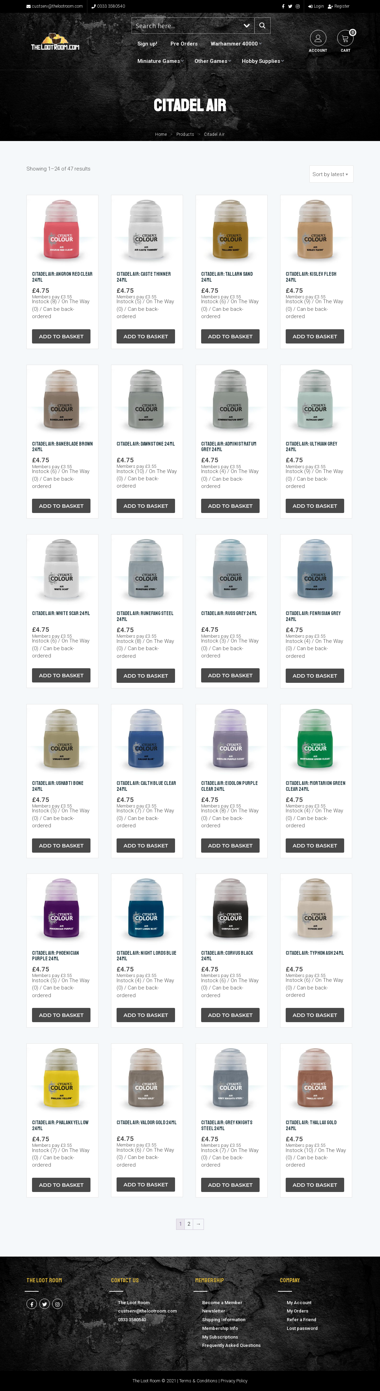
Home (161, 134)
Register (338, 6)
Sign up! (147, 44)
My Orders (297, 1311)
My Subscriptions (220, 1337)
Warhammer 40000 (234, 44)
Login (316, 6)
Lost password (302, 1328)
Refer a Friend (301, 1319)
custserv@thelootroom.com (54, 6)
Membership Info (220, 1328)
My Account (299, 1302)
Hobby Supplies (261, 61)
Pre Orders (184, 44)
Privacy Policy (234, 1380)
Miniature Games (158, 61)
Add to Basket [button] (61, 336)
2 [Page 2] (189, 1224)
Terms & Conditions (198, 1380)
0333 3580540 (108, 6)
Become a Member (222, 1302)
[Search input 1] (186, 25)
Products (185, 134)
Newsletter (213, 1311)
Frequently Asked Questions (231, 1345)
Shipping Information (223, 1319)
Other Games (211, 61)
